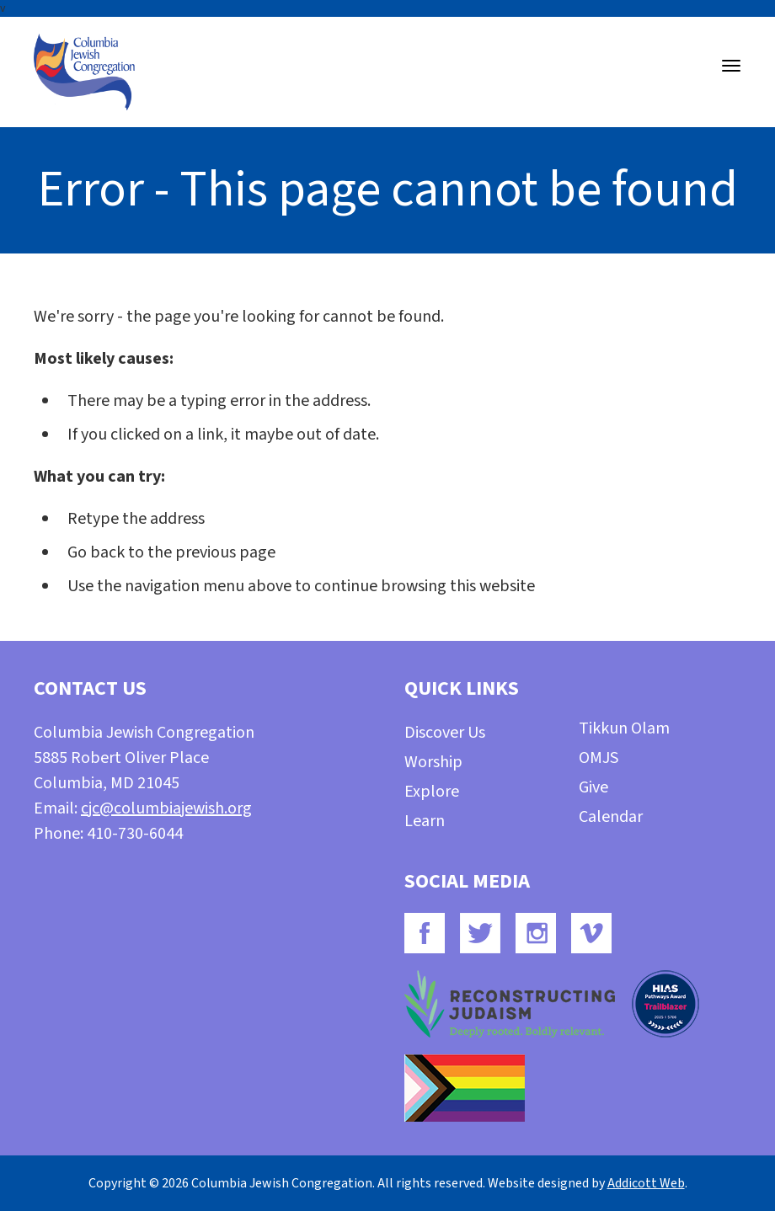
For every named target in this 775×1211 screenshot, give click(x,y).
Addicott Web (646, 1183)
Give (593, 787)
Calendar (611, 817)
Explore (431, 791)
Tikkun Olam (624, 728)
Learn (424, 821)
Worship (433, 762)
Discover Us (444, 732)
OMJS (598, 758)
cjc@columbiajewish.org (166, 808)
